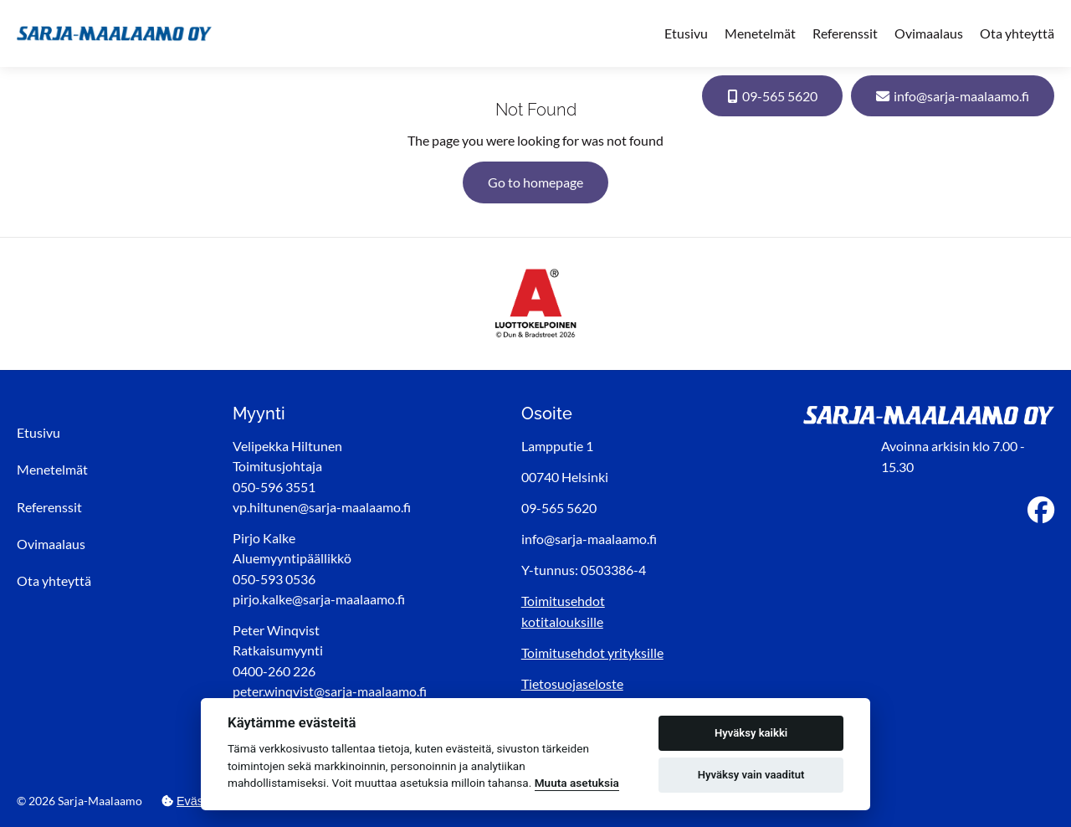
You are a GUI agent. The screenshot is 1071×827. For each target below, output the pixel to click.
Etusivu (686, 33)
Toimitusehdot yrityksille (592, 652)
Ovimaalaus (928, 33)
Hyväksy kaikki (751, 733)
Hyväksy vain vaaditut (751, 774)
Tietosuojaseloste (572, 683)
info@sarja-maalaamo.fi (953, 96)
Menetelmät (760, 33)
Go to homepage (535, 182)
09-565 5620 (772, 96)
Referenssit (845, 33)
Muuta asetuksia (577, 782)
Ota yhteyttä (1017, 33)
